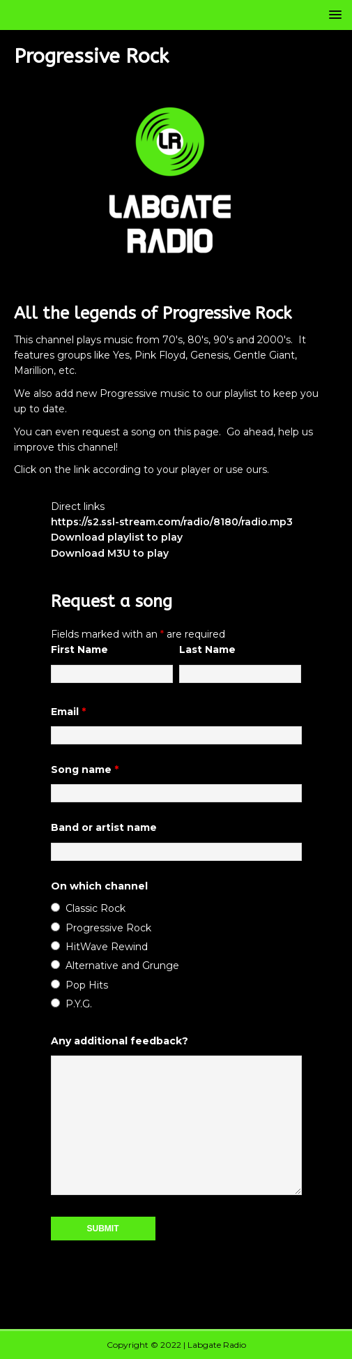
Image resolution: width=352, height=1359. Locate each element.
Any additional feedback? (119, 1041)
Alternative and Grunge (122, 965)
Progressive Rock (108, 928)
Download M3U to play (110, 553)
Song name (84, 769)
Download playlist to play (117, 537)
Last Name (207, 649)
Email (68, 711)
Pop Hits (87, 985)
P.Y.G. (79, 1004)
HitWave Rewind (107, 946)
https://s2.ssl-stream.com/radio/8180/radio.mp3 (172, 522)
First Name (79, 649)
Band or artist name (104, 827)
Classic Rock (95, 908)
